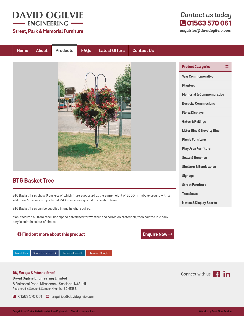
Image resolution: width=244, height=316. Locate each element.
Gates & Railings (194, 121)
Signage (188, 176)
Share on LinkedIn (72, 253)
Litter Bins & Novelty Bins (201, 130)
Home (22, 51)
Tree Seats (190, 194)
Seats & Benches (194, 158)
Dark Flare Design (222, 311)
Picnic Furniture (194, 139)
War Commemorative (197, 76)
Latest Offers (112, 51)
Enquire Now (158, 234)
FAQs (86, 51)
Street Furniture (194, 185)
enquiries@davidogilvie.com (205, 30)
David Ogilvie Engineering (55, 311)
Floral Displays (193, 112)
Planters (188, 85)
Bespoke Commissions (198, 103)
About (42, 51)
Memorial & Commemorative (203, 94)
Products (64, 51)
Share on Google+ (99, 253)
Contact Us (143, 51)
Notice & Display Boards (199, 203)
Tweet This (21, 253)
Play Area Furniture (196, 148)
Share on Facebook (44, 253)
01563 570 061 (205, 23)
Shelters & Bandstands (199, 167)
